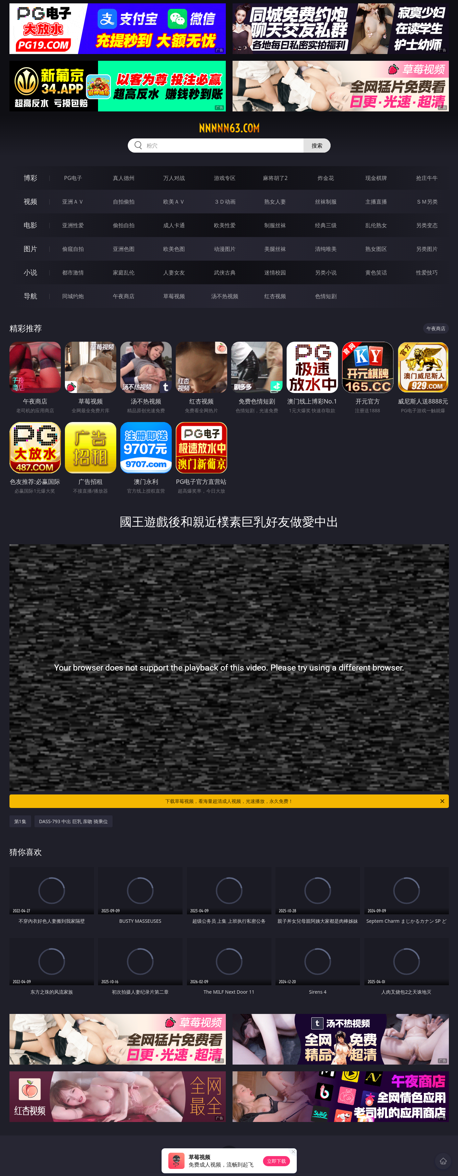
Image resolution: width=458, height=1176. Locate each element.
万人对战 (174, 178)
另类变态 (427, 225)
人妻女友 (174, 272)
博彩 (30, 177)
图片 (30, 248)
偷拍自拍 (124, 225)
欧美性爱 (225, 225)
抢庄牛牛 (427, 178)
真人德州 (124, 178)
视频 (30, 201)
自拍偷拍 (124, 201)
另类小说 (326, 272)
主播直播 (376, 201)
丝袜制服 (326, 201)
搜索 (317, 145)
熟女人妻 (275, 201)
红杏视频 (275, 296)
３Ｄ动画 (225, 201)
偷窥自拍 (73, 249)
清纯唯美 (326, 249)
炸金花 (326, 178)
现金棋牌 (376, 178)
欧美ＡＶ (174, 201)
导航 (30, 295)
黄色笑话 (376, 272)
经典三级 (326, 225)
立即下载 (276, 1161)
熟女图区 (376, 249)
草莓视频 (174, 296)
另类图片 (427, 249)
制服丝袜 (275, 225)
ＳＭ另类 (427, 201)
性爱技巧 (427, 272)
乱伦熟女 (376, 225)
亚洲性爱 (73, 225)
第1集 (20, 821)
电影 (30, 225)
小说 (30, 272)
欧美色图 (174, 249)
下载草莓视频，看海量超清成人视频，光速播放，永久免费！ (305, 801)
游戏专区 (225, 178)
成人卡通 (174, 225)
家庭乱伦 (124, 272)
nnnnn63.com (229, 128)
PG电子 (73, 178)
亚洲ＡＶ (73, 201)
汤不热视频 (224, 296)
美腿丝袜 (275, 249)
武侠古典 (225, 272)
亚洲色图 (124, 249)
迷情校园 (275, 272)
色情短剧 (326, 296)
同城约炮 (73, 296)
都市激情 (73, 272)
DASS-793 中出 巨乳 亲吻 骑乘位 (73, 821)
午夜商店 (124, 296)
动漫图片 (225, 249)
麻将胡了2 (275, 178)
